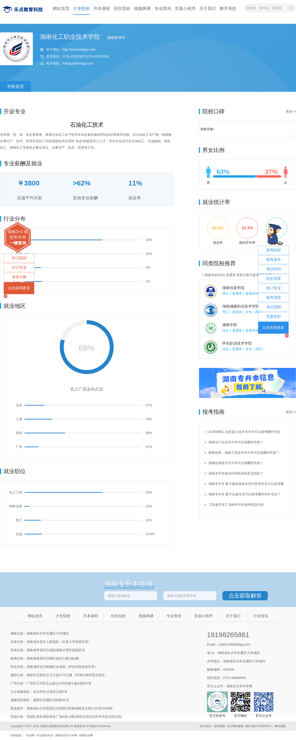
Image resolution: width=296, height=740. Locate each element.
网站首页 (61, 8)
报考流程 (273, 297)
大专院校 (81, 8)
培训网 (30, 735)
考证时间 (273, 269)
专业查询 (162, 8)
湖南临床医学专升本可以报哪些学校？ (235, 463)
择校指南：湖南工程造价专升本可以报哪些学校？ (244, 452)
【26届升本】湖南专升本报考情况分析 (236, 504)
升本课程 (101, 8)
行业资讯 (260, 616)
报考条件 (273, 260)
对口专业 (19, 267)
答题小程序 (185, 8)
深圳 (19, 433)
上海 (19, 419)
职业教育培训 (45, 735)
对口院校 (19, 258)
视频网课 (142, 8)
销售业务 (15, 506)
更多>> (291, 111)
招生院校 (122, 8)
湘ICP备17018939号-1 (259, 726)
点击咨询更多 (19, 288)
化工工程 (15, 492)
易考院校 (273, 250)
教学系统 (228, 8)
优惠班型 (273, 316)
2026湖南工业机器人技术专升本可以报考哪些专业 (244, 432)
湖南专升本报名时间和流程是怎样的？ (235, 473)
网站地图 (280, 726)
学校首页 (15, 86)
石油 (19, 534)
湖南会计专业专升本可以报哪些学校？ (235, 442)
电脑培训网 (86, 735)
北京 (19, 405)
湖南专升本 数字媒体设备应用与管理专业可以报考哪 (246, 484)
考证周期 (273, 307)
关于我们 (207, 8)
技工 (19, 520)
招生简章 (273, 279)
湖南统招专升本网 (66, 735)
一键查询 (17, 243)
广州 (19, 447)
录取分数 (19, 277)
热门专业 (273, 288)
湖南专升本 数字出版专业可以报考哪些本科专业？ (244, 494)
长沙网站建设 (235, 726)
